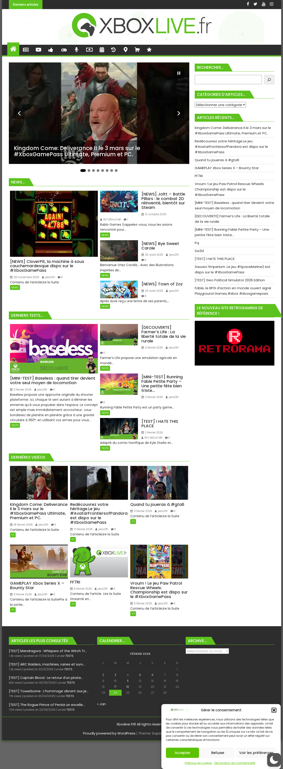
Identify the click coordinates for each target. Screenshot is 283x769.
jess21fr (48, 277)
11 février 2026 (141, 511)
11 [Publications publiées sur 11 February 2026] (127, 681)
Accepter (182, 752)
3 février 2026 (21, 389)
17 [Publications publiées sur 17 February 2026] (115, 687)
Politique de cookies (198, 763)
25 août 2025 (152, 255)
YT (12, 535)
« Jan (101, 704)
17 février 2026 (81, 529)
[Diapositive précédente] (19, 113)
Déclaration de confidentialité (234, 763)
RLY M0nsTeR (110, 219)
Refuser (217, 752)
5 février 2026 (141, 603)
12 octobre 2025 (153, 214)
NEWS (15, 287)
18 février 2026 (21, 525)
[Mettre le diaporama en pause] (178, 73)
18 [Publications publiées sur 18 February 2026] (127, 687)
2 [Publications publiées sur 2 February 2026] (103, 675)
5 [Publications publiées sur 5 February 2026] (140, 675)
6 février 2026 (81, 589)
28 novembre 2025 (24, 277)
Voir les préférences (256, 752)
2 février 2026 (152, 432)
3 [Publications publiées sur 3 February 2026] (115, 675)
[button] (274, 710)
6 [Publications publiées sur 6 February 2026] (152, 675)
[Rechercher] (269, 79)
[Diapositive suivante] (178, 113)
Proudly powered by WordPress (109, 733)
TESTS (15, 425)
